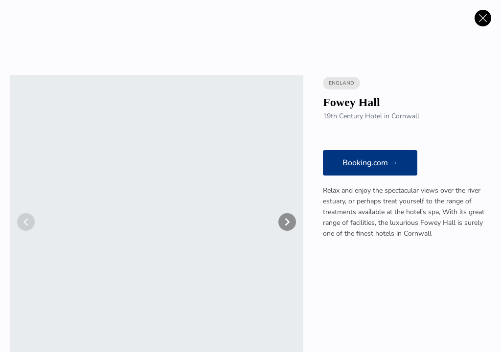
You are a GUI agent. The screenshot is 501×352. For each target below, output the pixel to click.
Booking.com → (370, 162)
